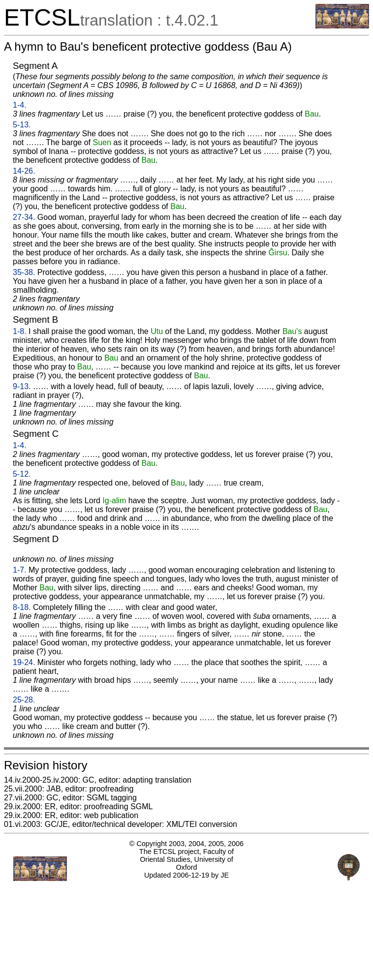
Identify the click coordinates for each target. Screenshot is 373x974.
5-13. (22, 125)
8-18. (22, 607)
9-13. (22, 386)
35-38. (24, 272)
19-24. (24, 662)
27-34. (24, 217)
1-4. (20, 105)
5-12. (22, 474)
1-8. (20, 331)
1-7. (20, 570)
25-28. (24, 700)
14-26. (24, 171)
